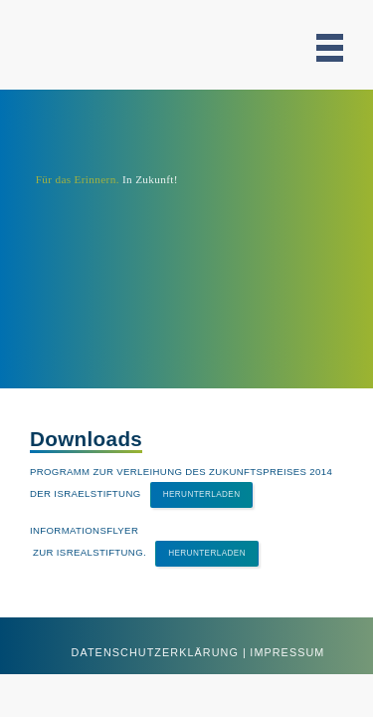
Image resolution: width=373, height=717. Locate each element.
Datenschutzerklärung (155, 652)
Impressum (287, 652)
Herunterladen (202, 494)
